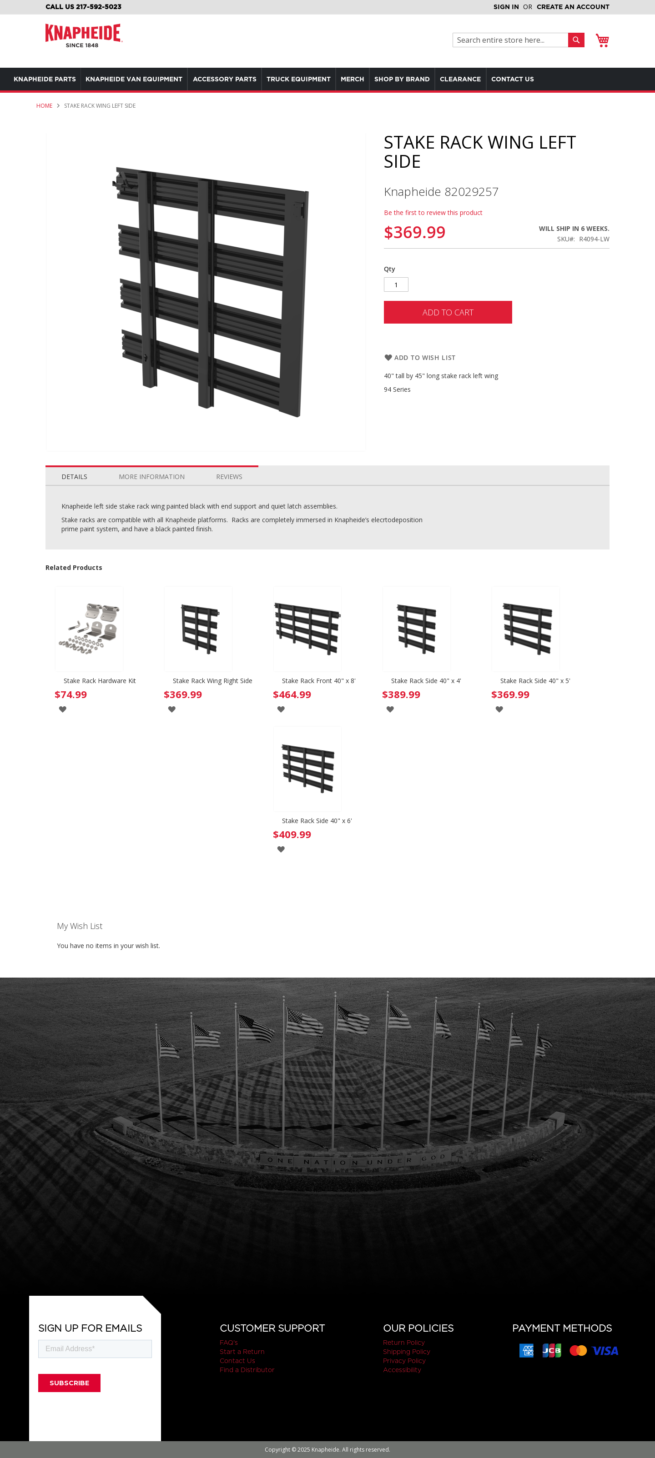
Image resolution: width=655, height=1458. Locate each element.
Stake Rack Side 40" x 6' (317, 820)
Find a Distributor (247, 1369)
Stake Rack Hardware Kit (100, 680)
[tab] (74, 474)
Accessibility (402, 1369)
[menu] (309, 79)
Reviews (229, 476)
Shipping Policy (406, 1351)
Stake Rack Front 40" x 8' (319, 680)
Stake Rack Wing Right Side (212, 680)
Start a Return (242, 1351)
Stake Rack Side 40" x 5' (535, 680)
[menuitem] (47, 79)
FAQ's (229, 1342)
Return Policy (404, 1342)
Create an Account (573, 6)
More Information (152, 476)
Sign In (506, 6)
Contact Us (237, 1360)
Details (74, 476)
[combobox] (513, 40)
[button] (63, 709)
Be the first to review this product (433, 212)
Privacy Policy (404, 1360)
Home (44, 106)
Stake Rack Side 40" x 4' (426, 680)
